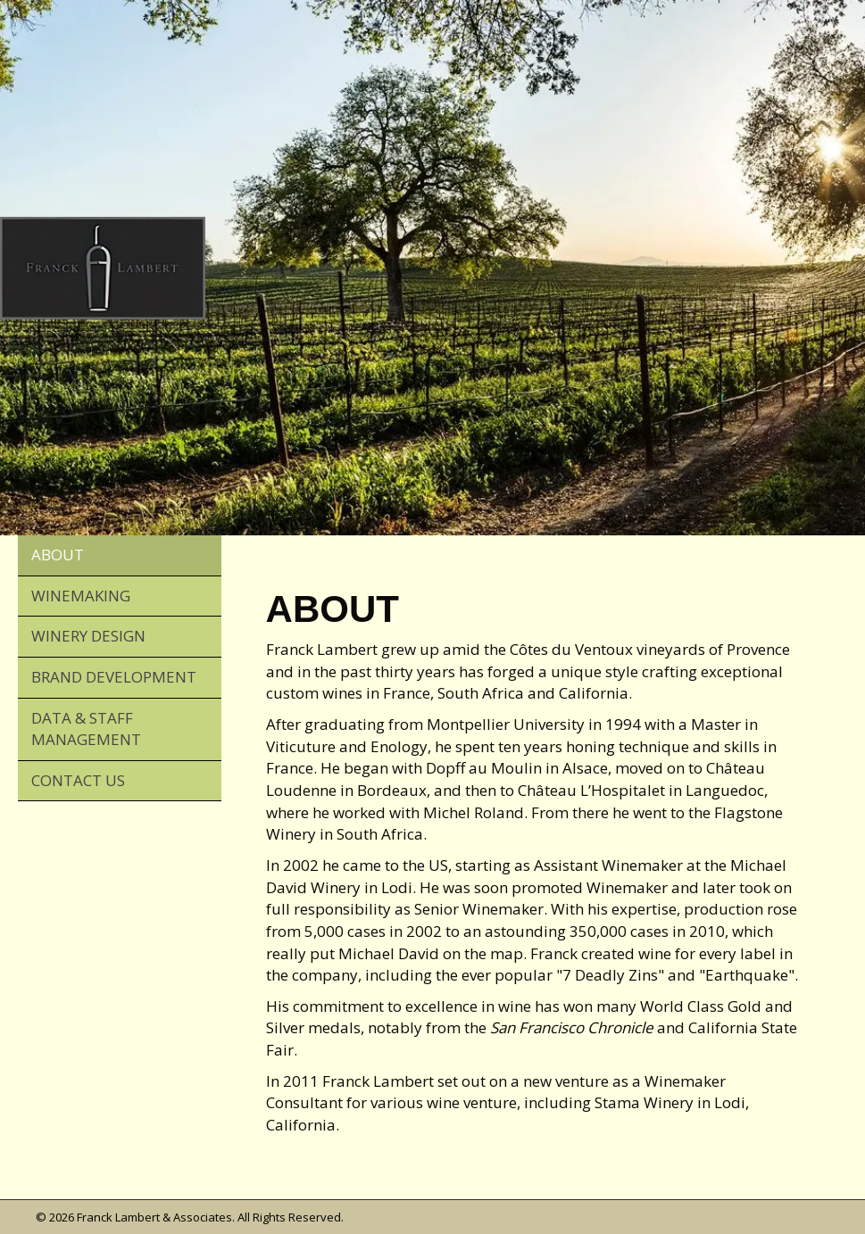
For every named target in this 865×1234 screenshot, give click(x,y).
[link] (119, 555)
